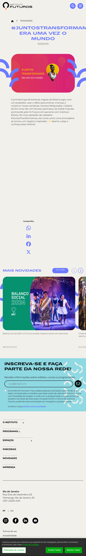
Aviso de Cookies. (31, 545)
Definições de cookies (14, 550)
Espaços (8, 440)
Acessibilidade (10, 535)
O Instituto (10, 422)
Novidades (26, 20)
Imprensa (9, 467)
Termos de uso (10, 531)
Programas (10, 431)
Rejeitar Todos (73, 550)
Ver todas (60, 269)
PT (4, 511)
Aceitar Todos (54, 550)
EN (11, 511)
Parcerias (9, 449)
